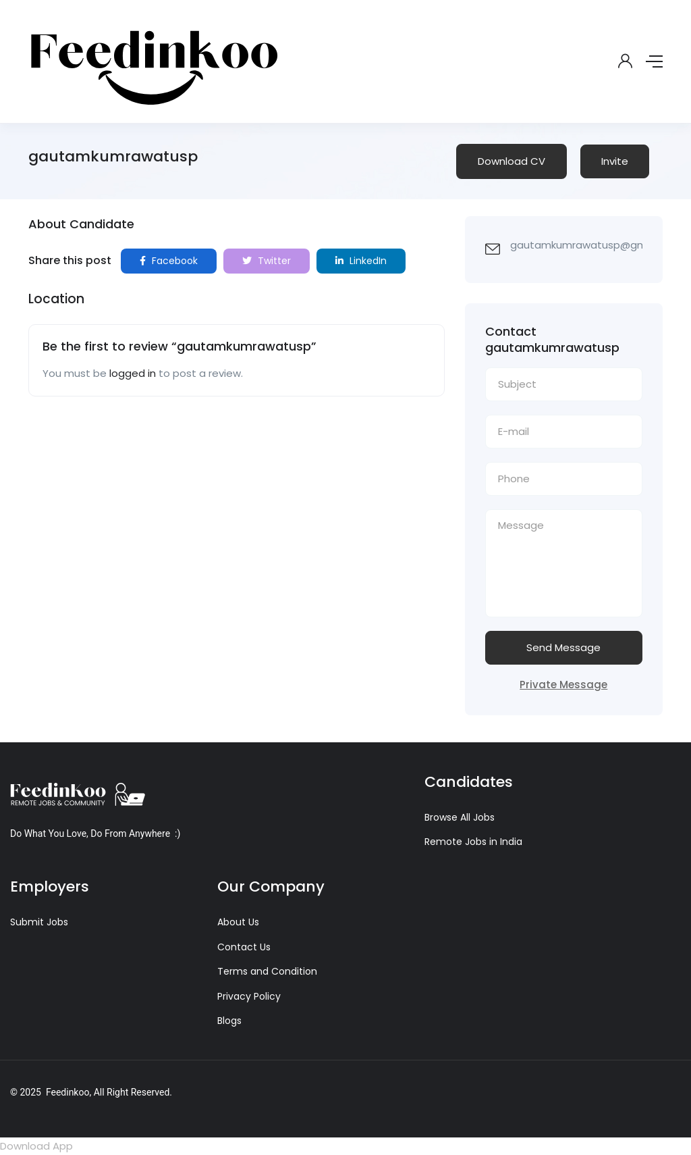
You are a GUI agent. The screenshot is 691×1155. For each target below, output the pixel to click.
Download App (36, 1146)
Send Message (563, 647)
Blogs (229, 1020)
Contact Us (244, 947)
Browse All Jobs (459, 817)
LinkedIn (361, 260)
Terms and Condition (267, 971)
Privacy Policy (249, 996)
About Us (238, 922)
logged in (132, 373)
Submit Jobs (39, 922)
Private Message (563, 684)
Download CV (511, 161)
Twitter (266, 260)
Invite (614, 161)
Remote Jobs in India (473, 841)
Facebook (169, 260)
